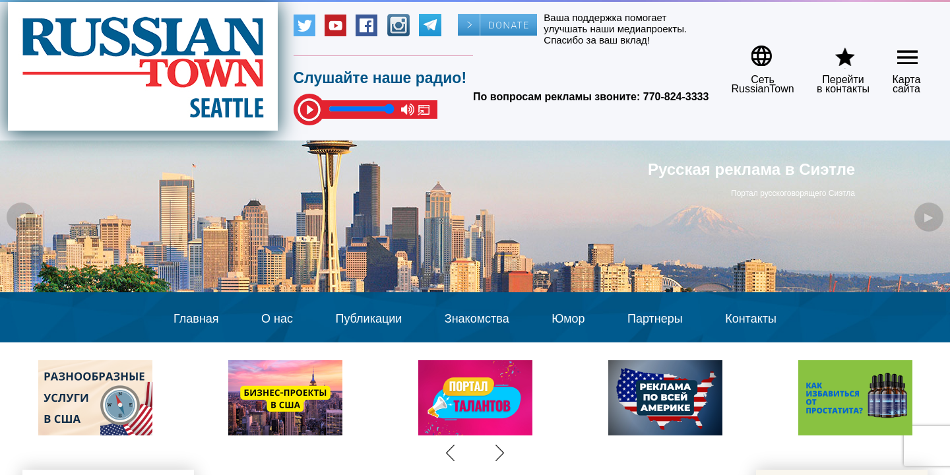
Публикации (368, 318)
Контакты (750, 318)
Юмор (568, 318)
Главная (196, 318)
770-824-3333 (676, 96)
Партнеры (655, 318)
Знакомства (477, 318)
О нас (277, 318)
